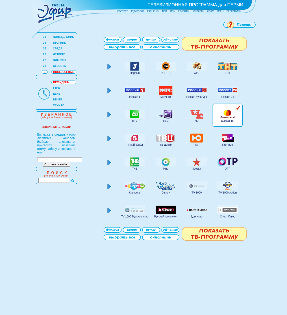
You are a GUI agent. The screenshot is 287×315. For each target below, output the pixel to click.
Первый (135, 72)
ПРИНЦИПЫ (168, 11)
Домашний (227, 120)
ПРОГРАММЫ (233, 11)
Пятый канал (135, 144)
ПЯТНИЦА (59, 60)
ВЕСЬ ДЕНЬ (61, 82)
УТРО (56, 87)
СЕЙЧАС (58, 105)
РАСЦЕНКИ (153, 11)
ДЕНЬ (57, 93)
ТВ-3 (166, 120)
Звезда (196, 168)
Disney (166, 192)
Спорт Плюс (227, 216)
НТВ (134, 120)
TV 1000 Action (227, 192)
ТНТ (227, 72)
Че (196, 120)
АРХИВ (210, 11)
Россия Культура (196, 96)
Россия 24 (227, 96)
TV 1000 (196, 192)
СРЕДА (57, 48)
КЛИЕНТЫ (183, 11)
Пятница (227, 144)
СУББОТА (59, 66)
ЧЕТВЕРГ (59, 54)
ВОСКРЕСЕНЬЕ (63, 72)
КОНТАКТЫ (198, 11)
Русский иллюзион (165, 216)
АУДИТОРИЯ (137, 11)
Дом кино (196, 216)
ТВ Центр (166, 144)
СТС (196, 72)
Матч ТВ (166, 96)
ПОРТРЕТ (122, 11)
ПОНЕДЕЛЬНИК (63, 36)
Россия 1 (134, 96)
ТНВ (134, 168)
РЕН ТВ (165, 72)
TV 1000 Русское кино (134, 216)
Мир (165, 168)
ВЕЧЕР (57, 99)
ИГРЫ (220, 11)
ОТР (227, 168)
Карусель (135, 192)
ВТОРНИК (59, 42)
